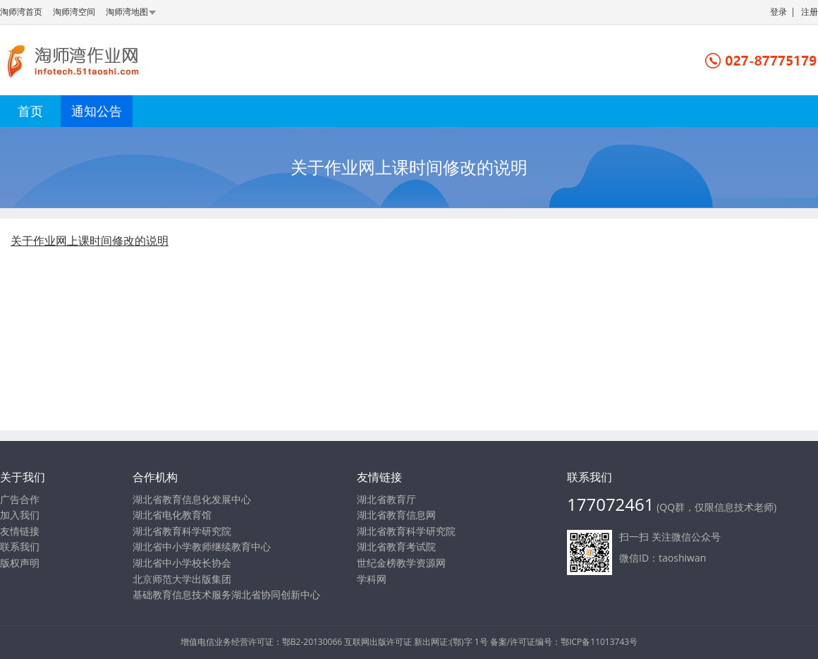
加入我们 (19, 514)
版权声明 (19, 562)
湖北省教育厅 (386, 499)
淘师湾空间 (74, 12)
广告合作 (19, 499)
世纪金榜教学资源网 (401, 562)
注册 (809, 12)
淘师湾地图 (132, 12)
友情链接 (19, 531)
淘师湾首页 (21, 12)
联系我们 (19, 546)
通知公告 (96, 110)
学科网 (371, 579)
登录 (778, 12)
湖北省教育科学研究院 (406, 531)
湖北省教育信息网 (396, 514)
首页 (30, 110)
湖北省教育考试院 (396, 546)
